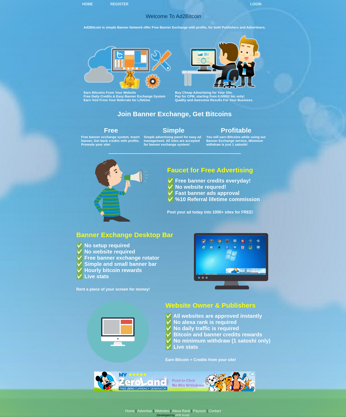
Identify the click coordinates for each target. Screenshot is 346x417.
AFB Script (182, 415)
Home (87, 4)
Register (119, 4)
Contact (215, 411)
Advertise (144, 411)
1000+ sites (223, 212)
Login (256, 4)
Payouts (199, 411)
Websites (162, 411)
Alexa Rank (181, 411)
